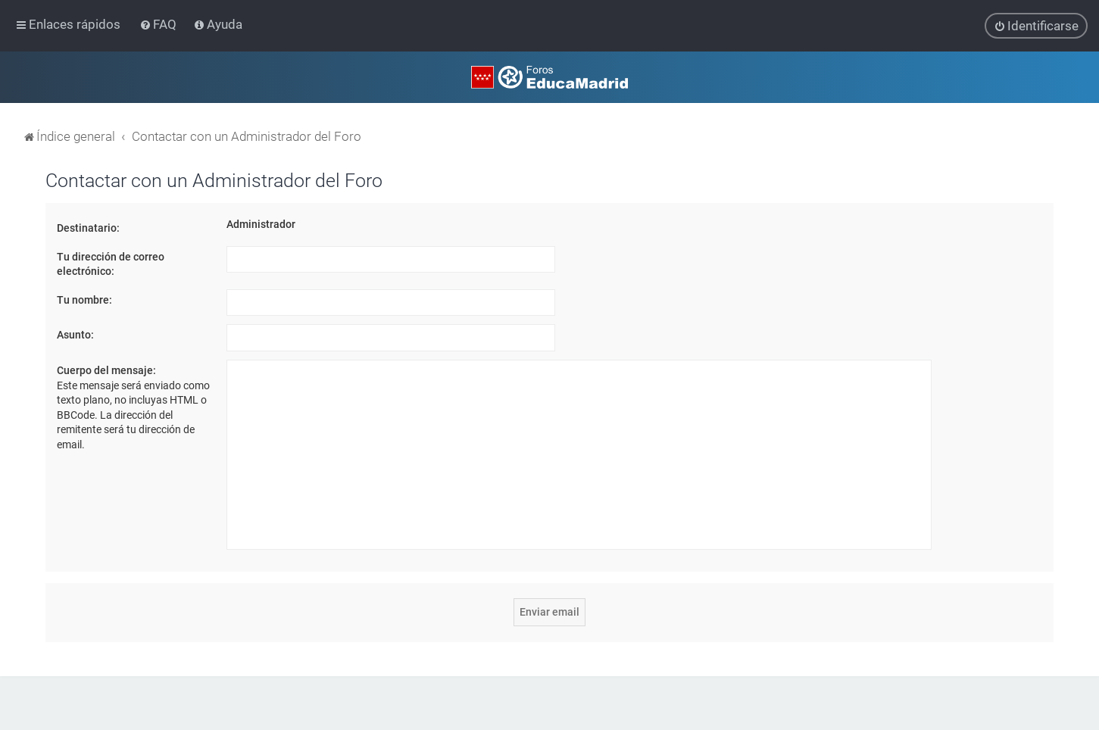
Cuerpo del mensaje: (106, 370)
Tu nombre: (84, 300)
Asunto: (75, 335)
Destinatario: (88, 228)
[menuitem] (159, 24)
